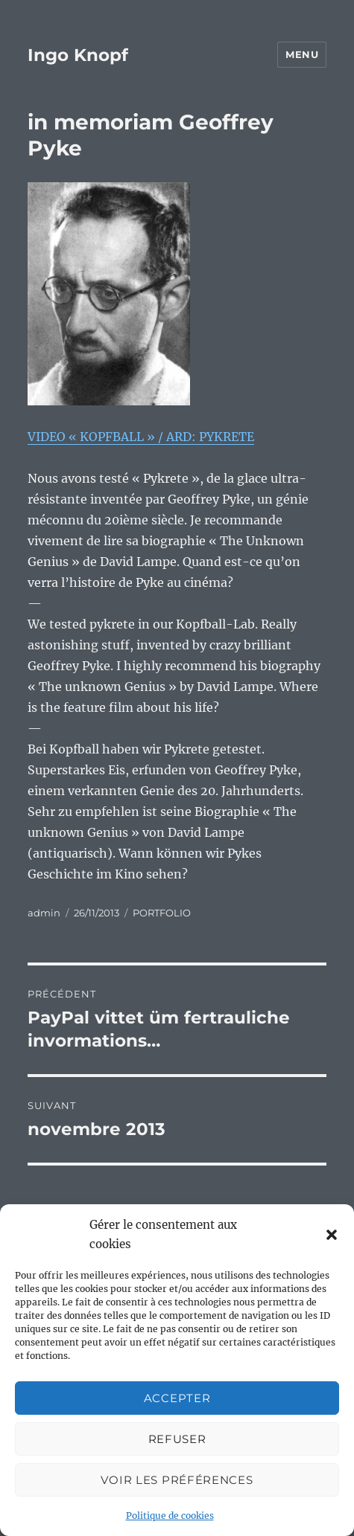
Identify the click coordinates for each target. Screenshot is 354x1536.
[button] (331, 1234)
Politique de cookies (170, 1515)
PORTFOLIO (162, 913)
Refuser (177, 1439)
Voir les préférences (177, 1480)
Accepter (177, 1398)
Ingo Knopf (78, 55)
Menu (301, 54)
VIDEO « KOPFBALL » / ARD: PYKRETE (141, 436)
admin (44, 913)
